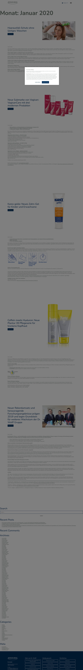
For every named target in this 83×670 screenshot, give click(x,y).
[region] (42, 76)
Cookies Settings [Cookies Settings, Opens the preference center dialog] (37, 82)
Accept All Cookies (45, 82)
